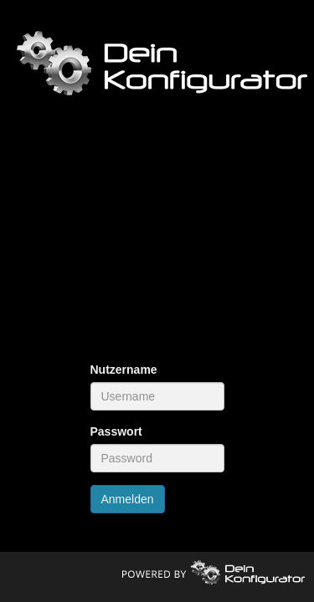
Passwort (116, 431)
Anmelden (127, 499)
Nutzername (123, 369)
